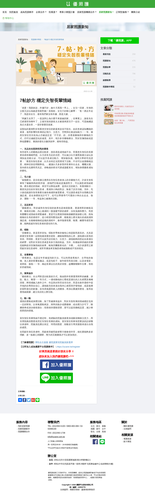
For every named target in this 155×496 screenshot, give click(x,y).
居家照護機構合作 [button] (86, 12)
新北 (98, 426)
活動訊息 (107, 74)
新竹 (98, 429)
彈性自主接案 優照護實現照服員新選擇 (54, 342)
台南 (98, 432)
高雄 (104, 432)
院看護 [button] (52, 12)
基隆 (104, 426)
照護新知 (107, 61)
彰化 (93, 432)
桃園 (93, 429)
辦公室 (52, 456)
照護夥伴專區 (36, 39)
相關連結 (95, 436)
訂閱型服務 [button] (121, 12)
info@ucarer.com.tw (56, 437)
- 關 (127, 426)
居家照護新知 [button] (105, 12)
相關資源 (127, 434)
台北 (93, 426)
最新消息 (107, 55)
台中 (104, 429)
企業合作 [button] (40, 12)
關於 (124, 422)
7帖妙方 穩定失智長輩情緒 (54, 39)
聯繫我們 (53, 422)
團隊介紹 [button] (135, 12)
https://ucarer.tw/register (68, 347)
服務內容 (22, 422)
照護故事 (107, 67)
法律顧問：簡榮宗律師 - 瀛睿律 (77, 490)
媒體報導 (107, 81)
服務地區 (95, 422)
